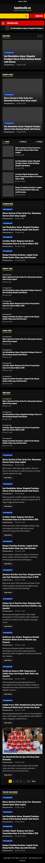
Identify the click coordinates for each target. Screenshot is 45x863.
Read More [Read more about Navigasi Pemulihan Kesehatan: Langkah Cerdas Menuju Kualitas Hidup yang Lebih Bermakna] (8, 564)
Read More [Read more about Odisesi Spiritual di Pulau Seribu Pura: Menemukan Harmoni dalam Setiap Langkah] (8, 477)
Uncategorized (9, 55)
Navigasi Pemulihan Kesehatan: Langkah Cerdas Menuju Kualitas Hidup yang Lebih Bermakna (8, 191)
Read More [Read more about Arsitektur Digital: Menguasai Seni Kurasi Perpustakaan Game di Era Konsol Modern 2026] (8, 535)
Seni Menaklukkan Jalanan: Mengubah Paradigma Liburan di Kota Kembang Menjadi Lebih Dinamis (8, 164)
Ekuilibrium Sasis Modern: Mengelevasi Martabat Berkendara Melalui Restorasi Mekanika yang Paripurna (21, 639)
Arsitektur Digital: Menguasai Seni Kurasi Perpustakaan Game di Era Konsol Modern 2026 (8, 177)
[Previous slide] (38, 36)
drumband (8, 751)
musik (15, 751)
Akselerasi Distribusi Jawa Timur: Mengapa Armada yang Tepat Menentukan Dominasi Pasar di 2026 (22, 575)
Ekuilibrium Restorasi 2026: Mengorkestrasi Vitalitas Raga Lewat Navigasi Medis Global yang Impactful (20, 673)
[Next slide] (41, 36)
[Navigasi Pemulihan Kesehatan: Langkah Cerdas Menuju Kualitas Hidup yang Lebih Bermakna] (22, 251)
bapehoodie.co (22, 7)
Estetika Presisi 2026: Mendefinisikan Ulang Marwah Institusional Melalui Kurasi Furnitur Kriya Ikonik (22, 706)
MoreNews (33, 858)
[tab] (6, 142)
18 (28, 781)
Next (33, 781)
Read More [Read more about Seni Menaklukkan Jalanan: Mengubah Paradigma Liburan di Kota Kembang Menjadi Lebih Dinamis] (8, 506)
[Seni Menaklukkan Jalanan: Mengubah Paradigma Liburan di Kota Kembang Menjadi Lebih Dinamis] (22, 223)
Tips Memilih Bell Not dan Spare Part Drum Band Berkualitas (22, 741)
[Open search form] (26, 16)
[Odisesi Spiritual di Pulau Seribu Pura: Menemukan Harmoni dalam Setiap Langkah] (22, 209)
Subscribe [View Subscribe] (36, 16)
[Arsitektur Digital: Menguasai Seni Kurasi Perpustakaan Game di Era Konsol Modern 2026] (22, 237)
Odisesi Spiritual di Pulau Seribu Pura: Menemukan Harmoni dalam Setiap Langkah (22, 60)
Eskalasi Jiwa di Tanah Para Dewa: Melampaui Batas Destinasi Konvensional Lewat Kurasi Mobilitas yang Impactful (22, 605)
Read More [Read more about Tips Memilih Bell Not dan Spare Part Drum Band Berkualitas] (8, 775)
